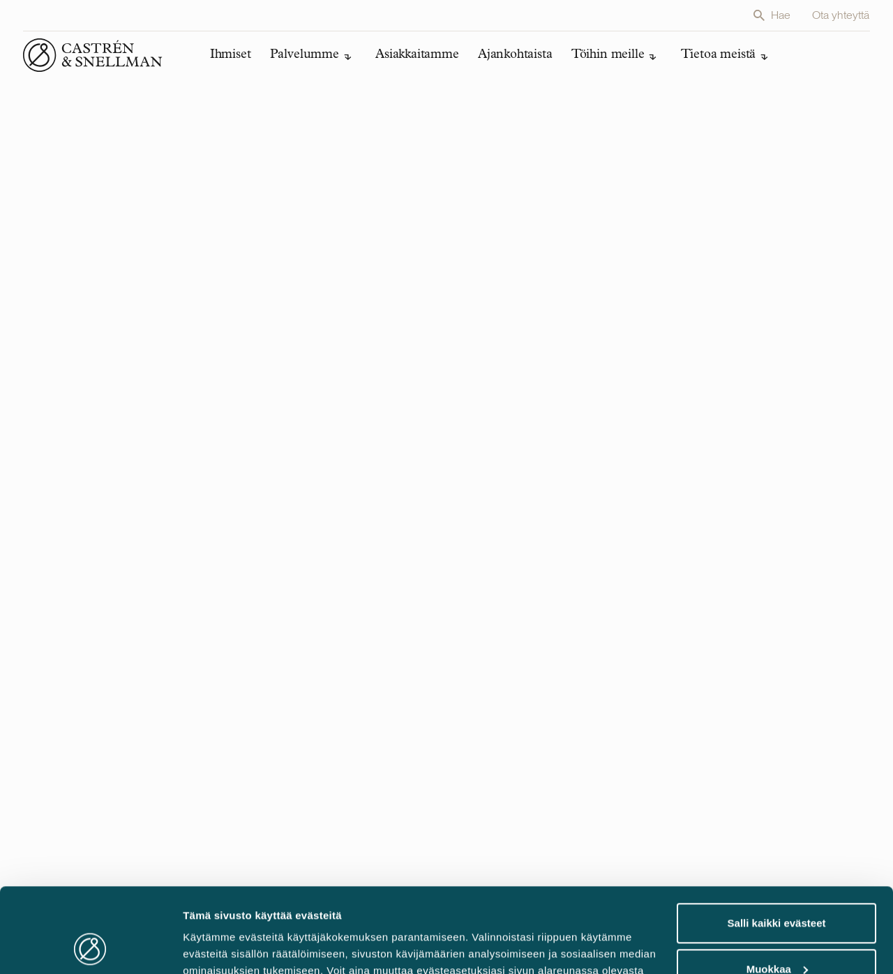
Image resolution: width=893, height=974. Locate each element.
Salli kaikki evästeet (777, 844)
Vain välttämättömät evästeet (776, 935)
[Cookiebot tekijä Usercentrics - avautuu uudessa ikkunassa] (90, 946)
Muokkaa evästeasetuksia (248, 946)
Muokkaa (777, 889)
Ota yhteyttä (841, 15)
